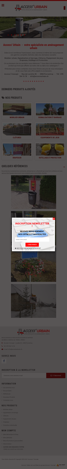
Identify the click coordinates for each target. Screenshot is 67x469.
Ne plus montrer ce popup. (28, 248)
